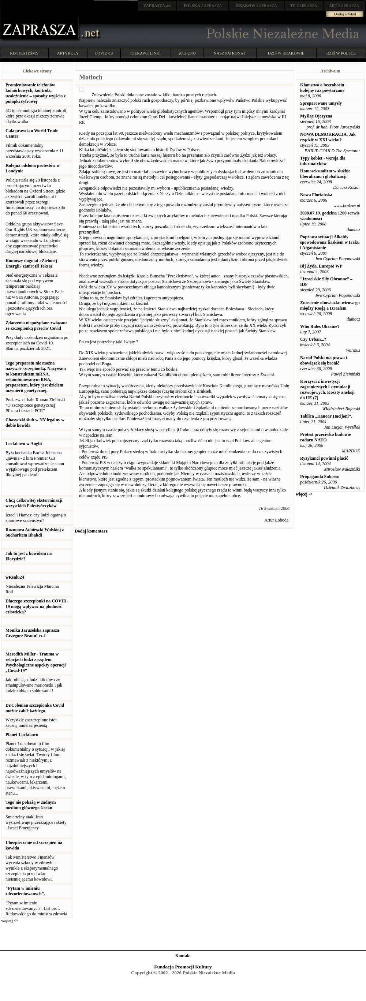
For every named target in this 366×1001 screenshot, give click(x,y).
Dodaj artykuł (345, 14)
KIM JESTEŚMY (24, 53)
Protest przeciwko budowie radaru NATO (325, 437)
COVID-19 (104, 53)
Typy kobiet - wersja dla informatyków (323, 161)
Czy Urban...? (313, 339)
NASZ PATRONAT (230, 53)
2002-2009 (187, 53)
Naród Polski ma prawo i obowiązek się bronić (323, 360)
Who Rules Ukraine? (319, 326)
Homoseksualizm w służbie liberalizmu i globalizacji (325, 173)
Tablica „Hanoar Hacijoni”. (326, 416)
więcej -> (9, 920)
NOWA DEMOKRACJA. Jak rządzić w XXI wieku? (328, 137)
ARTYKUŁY (68, 53)
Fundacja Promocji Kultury (183, 967)
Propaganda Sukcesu (319, 476)
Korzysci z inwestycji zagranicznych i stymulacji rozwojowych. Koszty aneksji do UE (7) (327, 389)
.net (157, 5)
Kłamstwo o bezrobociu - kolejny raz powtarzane (323, 87)
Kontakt (183, 955)
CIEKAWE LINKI (146, 53)
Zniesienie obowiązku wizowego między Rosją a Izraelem (330, 305)
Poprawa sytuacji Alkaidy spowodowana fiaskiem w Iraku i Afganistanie (329, 242)
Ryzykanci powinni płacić (324, 458)
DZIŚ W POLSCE (341, 53)
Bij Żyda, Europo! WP (321, 266)
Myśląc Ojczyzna (316, 116)
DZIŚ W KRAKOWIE (286, 53)
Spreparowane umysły (321, 103)
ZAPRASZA (203, 5)
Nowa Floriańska (316, 194)
